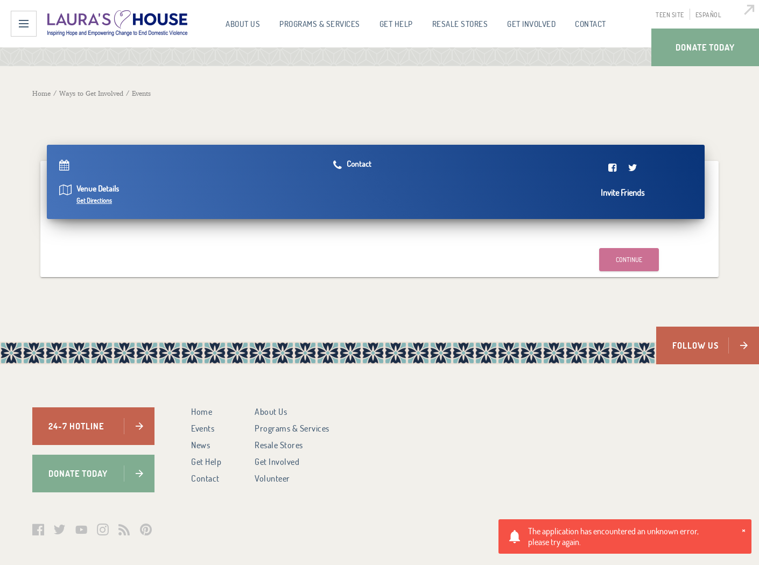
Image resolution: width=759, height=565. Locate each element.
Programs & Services (319, 23)
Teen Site (670, 14)
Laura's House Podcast (124, 529)
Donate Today (705, 47)
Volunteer (272, 478)
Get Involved (531, 23)
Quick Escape (746, 13)
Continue (629, 260)
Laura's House (117, 23)
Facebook (38, 529)
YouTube (81, 529)
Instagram (103, 529)
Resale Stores (460, 23)
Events (202, 428)
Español (708, 14)
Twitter (60, 529)
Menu (24, 24)
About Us (243, 23)
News (200, 445)
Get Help (396, 23)
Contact (590, 23)
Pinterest (146, 529)
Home (201, 411)
